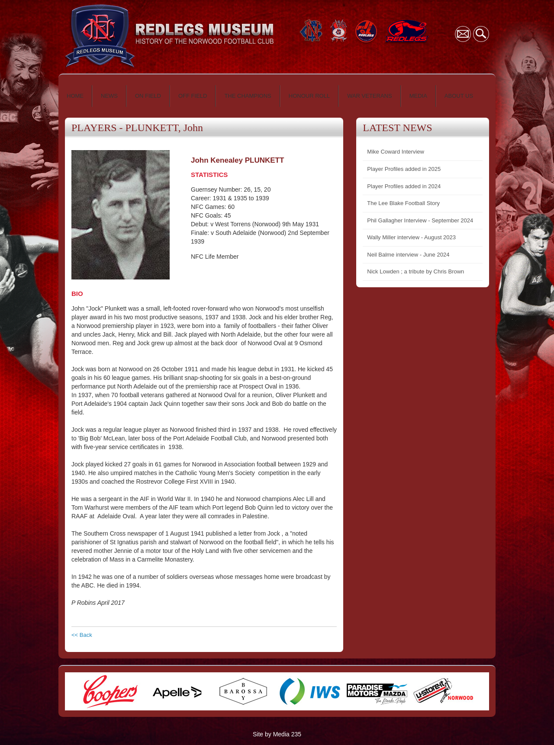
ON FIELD (148, 96)
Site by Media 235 (277, 734)
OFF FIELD (192, 96)
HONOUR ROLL (309, 96)
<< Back (81, 635)
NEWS (109, 96)
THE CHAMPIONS (247, 96)
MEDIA (418, 96)
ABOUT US (458, 96)
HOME (75, 96)
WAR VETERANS (369, 96)
